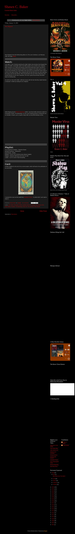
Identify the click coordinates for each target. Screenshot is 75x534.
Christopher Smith (18, 205)
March (54, 480)
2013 (53, 510)
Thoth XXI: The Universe (28, 206)
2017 (53, 502)
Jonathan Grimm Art (26, 205)
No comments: (25, 202)
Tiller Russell (37, 206)
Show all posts (36, 20)
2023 (53, 491)
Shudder (13, 206)
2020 (53, 497)
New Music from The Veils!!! (59, 476)
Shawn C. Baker (16, 7)
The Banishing (19, 206)
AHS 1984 (10, 205)
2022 (53, 493)
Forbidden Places (54, 459)
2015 (53, 506)
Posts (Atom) (14, 214)
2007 (53, 522)
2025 (53, 487)
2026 (53, 472)
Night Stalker (8, 206)
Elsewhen (7, 15)
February (55, 482)
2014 (53, 508)
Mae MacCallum (54, 466)
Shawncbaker (66, 445)
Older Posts (43, 211)
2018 (53, 500)
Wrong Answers (53, 455)
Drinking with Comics (53, 457)
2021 (53, 495)
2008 (53, 520)
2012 (53, 512)
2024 (53, 489)
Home (22, 211)
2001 (53, 524)
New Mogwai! (9, 26)
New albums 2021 (40, 205)
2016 (53, 504)
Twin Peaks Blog (54, 448)
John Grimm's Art (54, 450)
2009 (53, 518)
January (55, 484)
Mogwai (33, 205)
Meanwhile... (14, 15)
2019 (53, 498)
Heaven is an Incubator (53, 452)
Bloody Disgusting (54, 464)
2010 (53, 516)
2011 (53, 514)
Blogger (45, 531)
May (54, 474)
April (54, 478)
